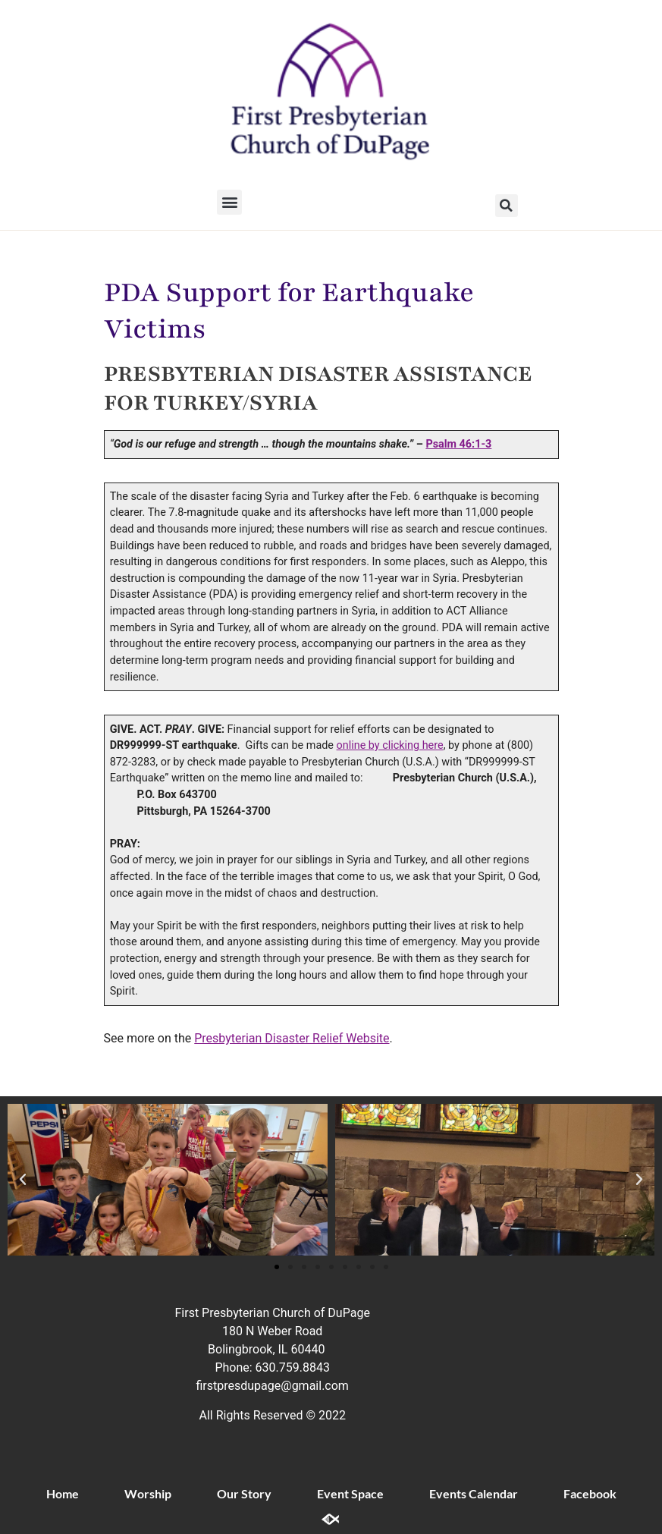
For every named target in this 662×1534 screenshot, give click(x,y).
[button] (229, 202)
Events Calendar (473, 1493)
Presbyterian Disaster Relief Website (291, 1038)
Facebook (590, 1493)
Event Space (350, 1493)
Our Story (244, 1493)
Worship (147, 1493)
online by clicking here (390, 745)
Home (62, 1493)
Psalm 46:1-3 (458, 444)
